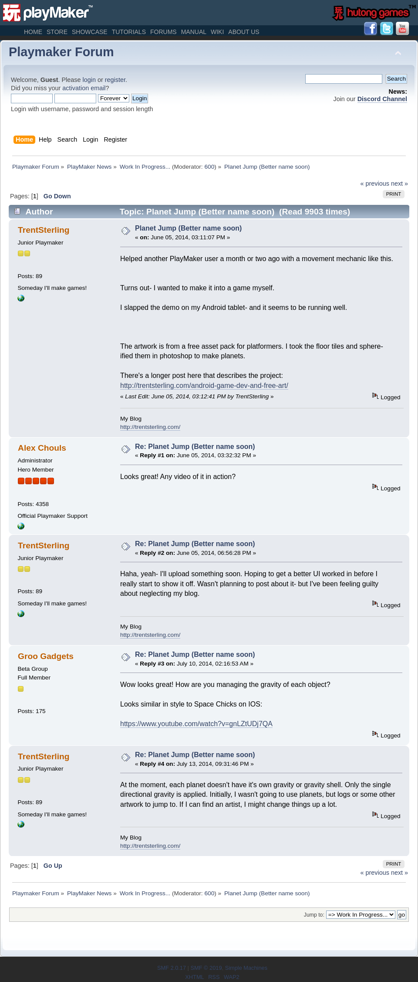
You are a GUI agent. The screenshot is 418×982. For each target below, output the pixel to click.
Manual (193, 31)
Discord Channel (382, 98)
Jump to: (314, 915)
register (115, 79)
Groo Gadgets (46, 656)
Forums (163, 31)
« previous (375, 183)
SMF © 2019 (206, 968)
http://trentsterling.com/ (150, 427)
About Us (243, 31)
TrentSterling (43, 229)
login (89, 79)
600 (209, 166)
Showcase (90, 31)
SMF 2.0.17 (171, 968)
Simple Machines (246, 968)
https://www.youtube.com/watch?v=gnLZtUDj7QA (196, 723)
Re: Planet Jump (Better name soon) (195, 446)
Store (57, 31)
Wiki (217, 31)
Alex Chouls (42, 447)
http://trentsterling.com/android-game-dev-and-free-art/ (204, 385)
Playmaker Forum (61, 52)
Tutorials (129, 31)
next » (399, 183)
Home (33, 31)
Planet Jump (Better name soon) (188, 228)
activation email (83, 88)
